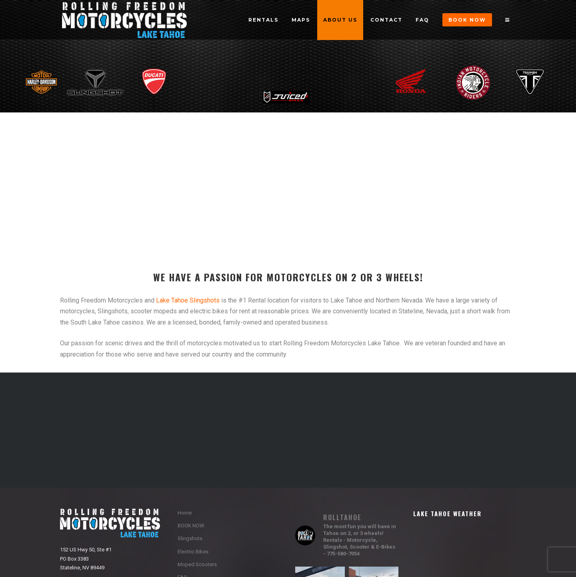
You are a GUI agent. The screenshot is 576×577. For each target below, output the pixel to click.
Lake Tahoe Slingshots (188, 300)
